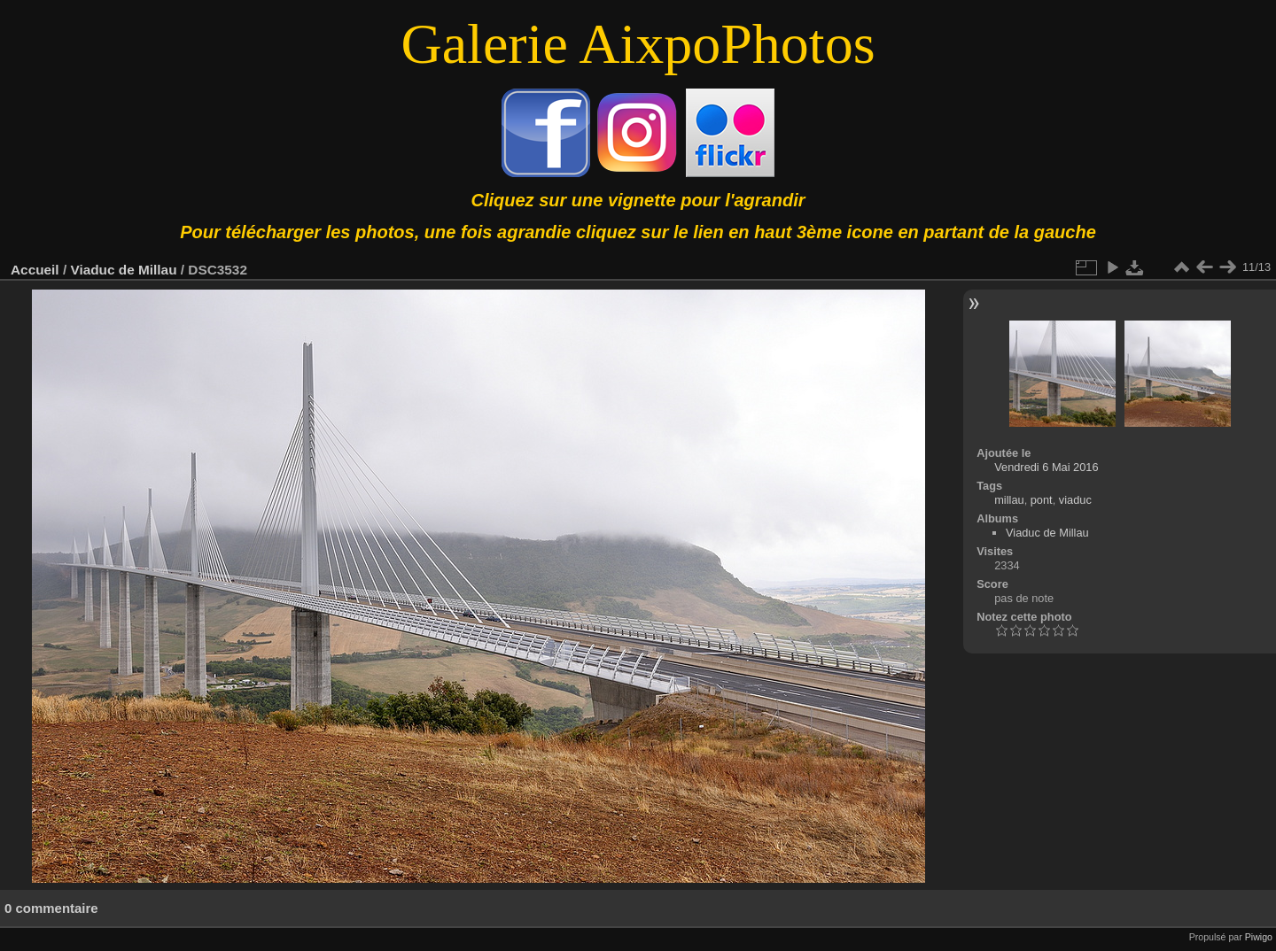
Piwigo (1258, 937)
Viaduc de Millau (123, 269)
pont (1042, 499)
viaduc (1075, 499)
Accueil (35, 269)
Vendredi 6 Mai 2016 (1046, 467)
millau (1008, 499)
